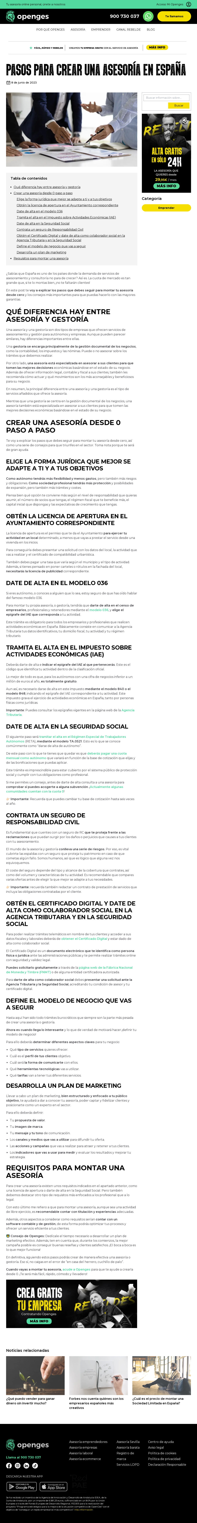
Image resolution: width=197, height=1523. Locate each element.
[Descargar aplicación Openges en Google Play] (21, 1486)
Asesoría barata (128, 1447)
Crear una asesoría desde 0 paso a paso (43, 193)
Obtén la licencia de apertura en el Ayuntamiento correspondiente (67, 205)
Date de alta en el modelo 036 (40, 211)
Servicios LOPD (128, 1464)
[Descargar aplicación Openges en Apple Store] (53, 1486)
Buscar (178, 105)
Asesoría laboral (81, 1453)
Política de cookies (162, 1453)
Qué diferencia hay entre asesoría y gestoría (47, 187)
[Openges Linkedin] (26, 1466)
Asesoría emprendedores (88, 1442)
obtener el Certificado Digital (84, 939)
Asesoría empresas (83, 1447)
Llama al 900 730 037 (23, 1457)
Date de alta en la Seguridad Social (43, 223)
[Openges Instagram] (17, 1466)
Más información (84, 1509)
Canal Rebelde (128, 29)
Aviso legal (156, 1447)
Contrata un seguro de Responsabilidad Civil (50, 229)
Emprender (166, 208)
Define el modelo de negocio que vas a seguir (51, 246)
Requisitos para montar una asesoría (41, 258)
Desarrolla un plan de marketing (41, 252)
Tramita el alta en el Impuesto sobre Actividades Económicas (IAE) (66, 217)
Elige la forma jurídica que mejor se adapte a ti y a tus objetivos (64, 199)
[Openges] (27, 16)
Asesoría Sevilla (128, 1442)
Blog (151, 29)
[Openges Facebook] (9, 1466)
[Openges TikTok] (35, 1466)
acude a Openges (76, 1269)
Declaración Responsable (167, 1464)
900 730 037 (124, 16)
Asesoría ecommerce (85, 1459)
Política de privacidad (164, 1459)
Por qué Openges (50, 29)
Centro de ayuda (161, 1442)
